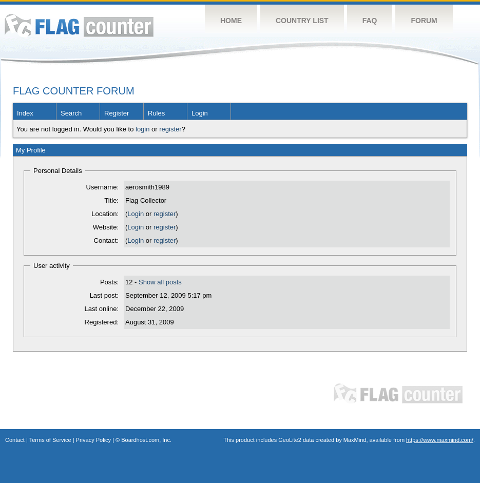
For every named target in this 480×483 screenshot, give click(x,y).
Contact (15, 440)
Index (25, 113)
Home (231, 20)
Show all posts (160, 282)
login (142, 129)
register (170, 129)
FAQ (369, 20)
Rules (156, 113)
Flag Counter (79, 25)
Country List (302, 20)
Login (199, 113)
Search (71, 113)
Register (116, 113)
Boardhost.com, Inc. (146, 440)
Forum (424, 20)
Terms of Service (50, 440)
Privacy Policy (93, 440)
